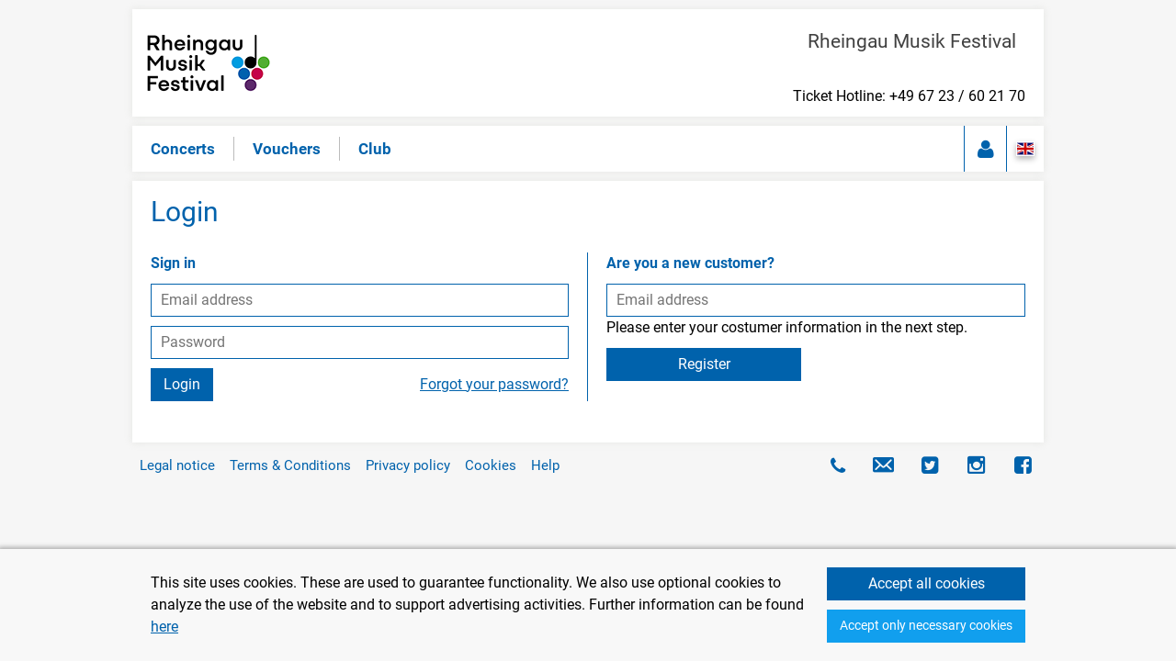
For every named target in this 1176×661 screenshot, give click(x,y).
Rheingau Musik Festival (916, 41)
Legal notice (177, 465)
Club (374, 149)
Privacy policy (408, 465)
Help (545, 465)
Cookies (490, 465)
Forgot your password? (494, 384)
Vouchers (287, 149)
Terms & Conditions (290, 465)
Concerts (183, 149)
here (164, 626)
